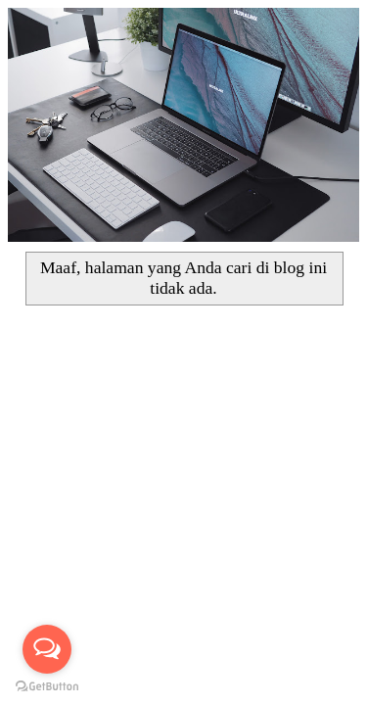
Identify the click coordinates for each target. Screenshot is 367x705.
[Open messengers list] (47, 649)
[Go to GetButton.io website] (47, 686)
